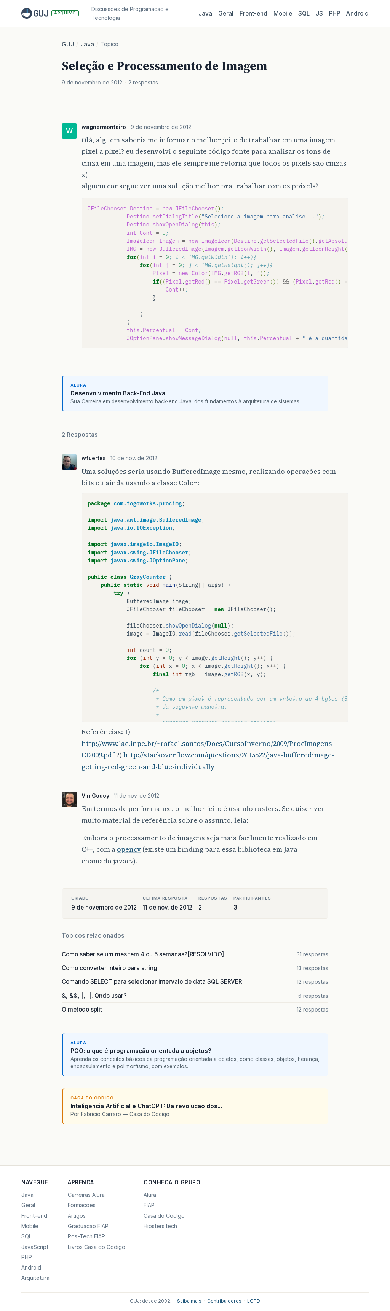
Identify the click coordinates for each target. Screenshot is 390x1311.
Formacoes (82, 1205)
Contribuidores (224, 1301)
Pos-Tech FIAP (86, 1236)
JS (319, 13)
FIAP (149, 1205)
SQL (304, 13)
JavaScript (34, 1247)
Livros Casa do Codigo (96, 1247)
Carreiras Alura (86, 1195)
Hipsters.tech (160, 1226)
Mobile (282, 13)
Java (205, 13)
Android (357, 13)
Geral (225, 13)
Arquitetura (35, 1277)
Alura (150, 1195)
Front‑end (253, 13)
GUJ (68, 44)
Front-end (34, 1215)
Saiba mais (189, 1301)
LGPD (253, 1301)
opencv (129, 849)
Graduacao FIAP (88, 1226)
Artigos (77, 1215)
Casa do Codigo (164, 1215)
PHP (334, 13)
